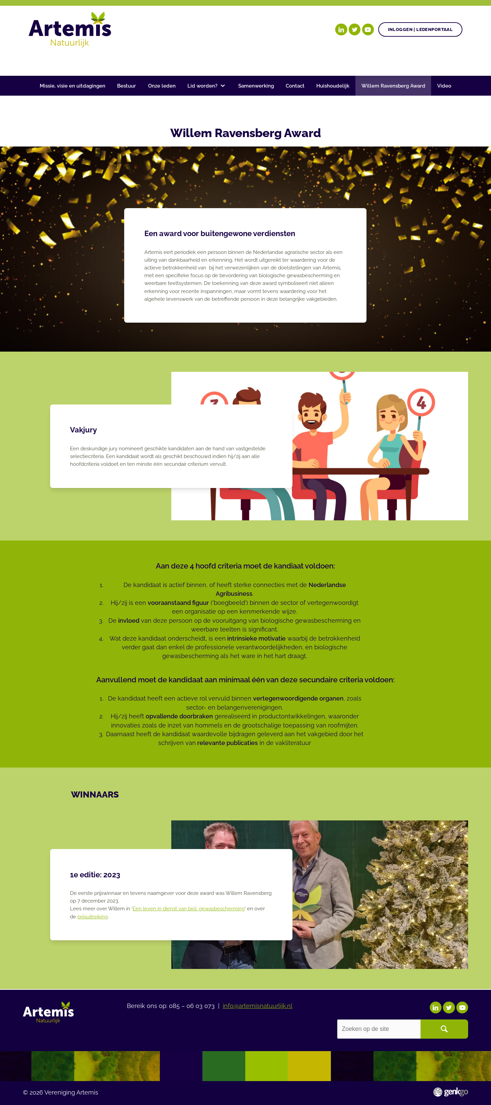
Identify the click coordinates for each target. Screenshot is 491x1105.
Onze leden (162, 86)
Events (365, 61)
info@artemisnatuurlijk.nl (257, 1005)
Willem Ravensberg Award (393, 86)
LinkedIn (341, 29)
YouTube (368, 29)
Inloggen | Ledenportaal (420, 29)
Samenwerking (256, 86)
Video (444, 86)
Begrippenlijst (263, 61)
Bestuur (126, 86)
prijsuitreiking (92, 916)
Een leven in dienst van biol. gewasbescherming (189, 908)
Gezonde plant (130, 61)
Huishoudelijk (332, 86)
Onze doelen (72, 61)
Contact (295, 86)
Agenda (179, 61)
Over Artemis (321, 61)
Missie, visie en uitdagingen (72, 86)
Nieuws (215, 61)
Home (37, 61)
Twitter (354, 29)
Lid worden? (202, 86)
